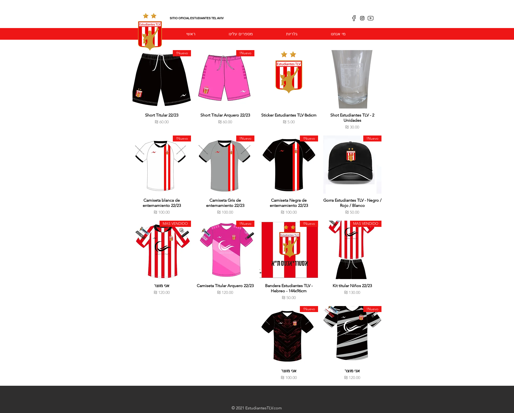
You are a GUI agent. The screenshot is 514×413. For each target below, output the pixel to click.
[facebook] (354, 18)
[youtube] (370, 18)
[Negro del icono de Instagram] (362, 18)
